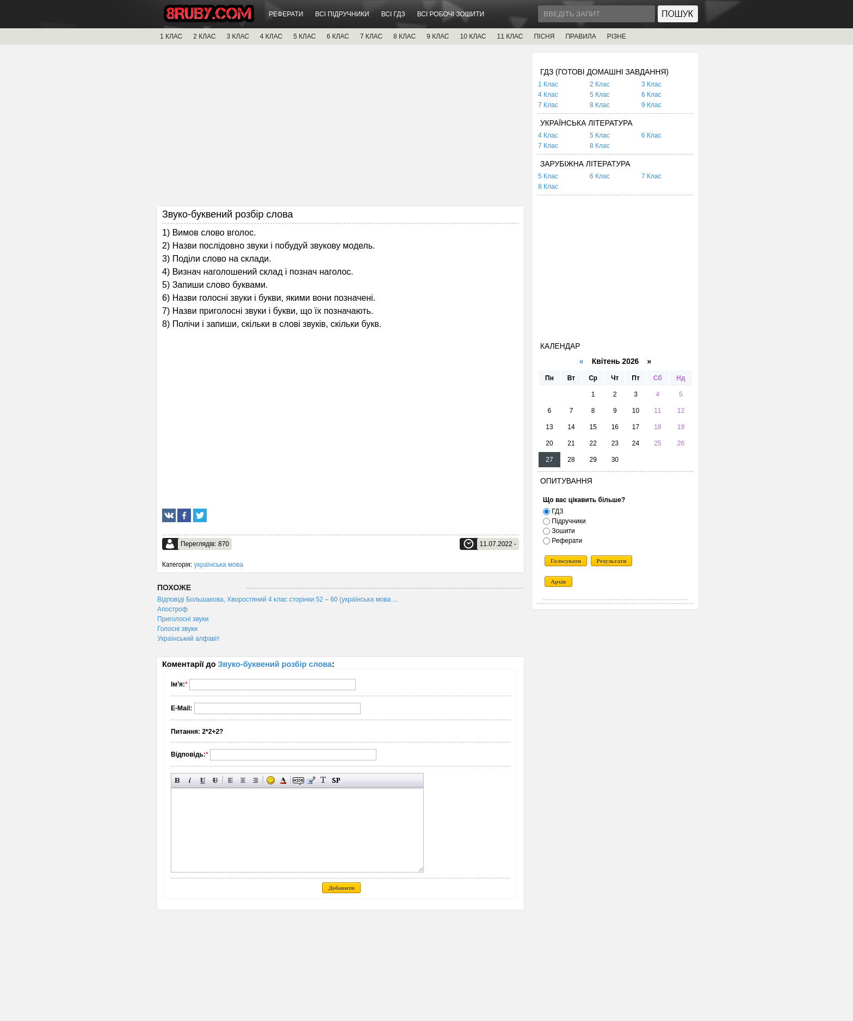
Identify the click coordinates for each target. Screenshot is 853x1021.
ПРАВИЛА (580, 36)
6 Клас (651, 94)
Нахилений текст (190, 780)
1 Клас (548, 84)
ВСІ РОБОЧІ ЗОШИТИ (451, 14)
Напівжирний (177, 780)
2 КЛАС (204, 36)
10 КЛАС (473, 36)
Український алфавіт (188, 638)
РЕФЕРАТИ (286, 14)
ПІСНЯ (544, 36)
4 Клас (548, 94)
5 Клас (600, 94)
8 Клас (600, 105)
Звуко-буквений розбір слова (275, 664)
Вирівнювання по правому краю (255, 780)
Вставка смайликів (270, 780)
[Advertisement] (340, 129)
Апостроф (172, 609)
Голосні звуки (177, 629)
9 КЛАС (437, 36)
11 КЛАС (510, 36)
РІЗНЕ (616, 36)
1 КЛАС (171, 36)
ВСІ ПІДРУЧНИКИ (342, 14)
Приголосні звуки (183, 619)
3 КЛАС (238, 36)
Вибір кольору (283, 780)
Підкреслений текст (202, 780)
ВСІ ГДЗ (393, 14)
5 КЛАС (304, 36)
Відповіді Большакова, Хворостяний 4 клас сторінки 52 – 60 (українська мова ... (277, 599)
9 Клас (651, 105)
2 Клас (600, 84)
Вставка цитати (311, 780)
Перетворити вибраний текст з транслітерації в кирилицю (323, 780)
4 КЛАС (271, 36)
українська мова (218, 564)
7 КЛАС (371, 36)
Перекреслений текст (215, 780)
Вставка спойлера (336, 780)
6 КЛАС (337, 36)
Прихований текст (298, 780)
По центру (243, 780)
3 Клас (651, 84)
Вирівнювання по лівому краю (230, 780)
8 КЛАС (404, 36)
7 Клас (548, 105)
